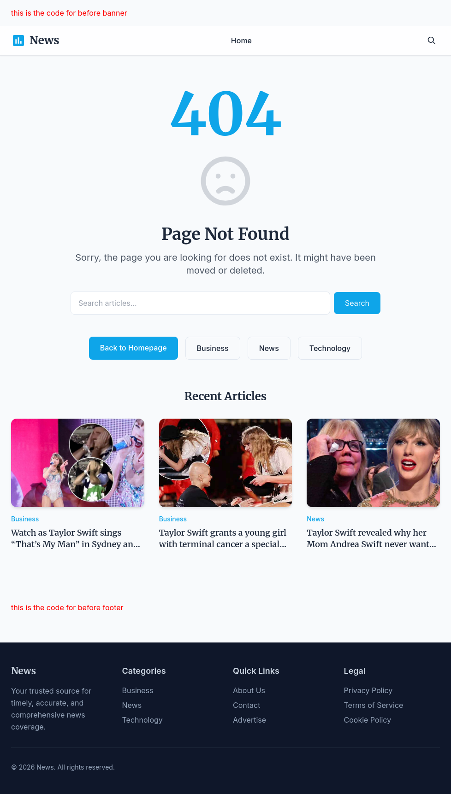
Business (213, 348)
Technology (330, 348)
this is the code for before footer (67, 607)
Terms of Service (374, 705)
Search (357, 303)
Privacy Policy (368, 690)
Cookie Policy (368, 719)
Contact (246, 705)
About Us (249, 690)
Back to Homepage (133, 347)
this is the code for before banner (69, 13)
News (269, 348)
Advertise (249, 719)
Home (241, 40)
